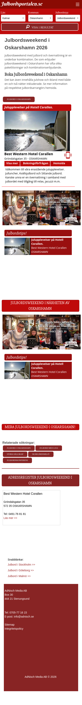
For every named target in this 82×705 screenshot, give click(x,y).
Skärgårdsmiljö (40, 454)
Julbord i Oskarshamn (19, 99)
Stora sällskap (15, 454)
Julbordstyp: (67, 16)
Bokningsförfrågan (35, 163)
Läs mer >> (10, 517)
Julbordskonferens (17, 460)
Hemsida (59, 163)
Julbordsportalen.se (21, 4)
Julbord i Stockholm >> (21, 564)
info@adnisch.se (24, 616)
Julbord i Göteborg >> (21, 570)
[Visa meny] (76, 4)
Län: (13, 16)
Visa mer (12, 163)
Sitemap (9, 624)
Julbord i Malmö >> (19, 576)
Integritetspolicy (14, 628)
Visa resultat (40, 26)
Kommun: (40, 16)
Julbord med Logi (48, 448)
